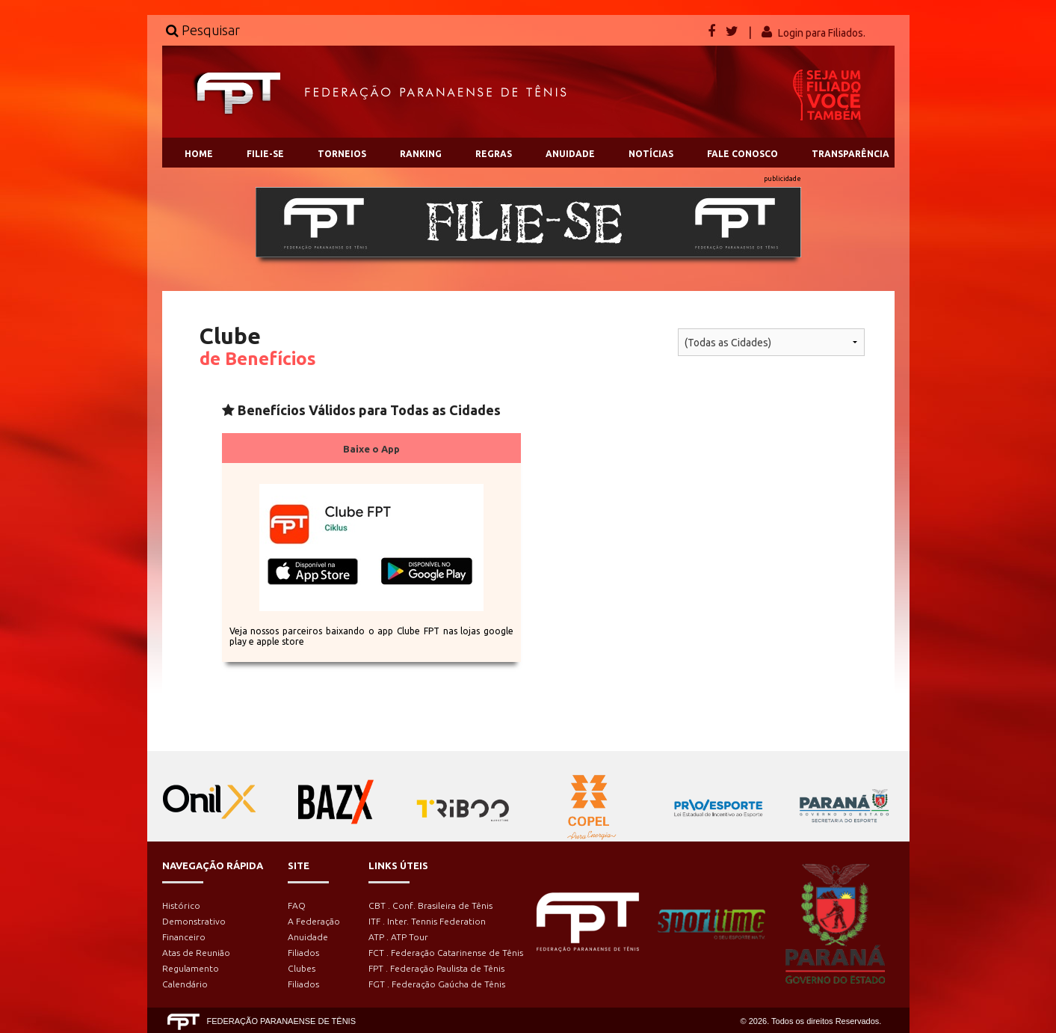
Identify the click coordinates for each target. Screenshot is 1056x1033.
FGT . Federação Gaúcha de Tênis (436, 984)
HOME (199, 154)
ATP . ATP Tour (398, 937)
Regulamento (190, 968)
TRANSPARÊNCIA (850, 154)
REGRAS (493, 154)
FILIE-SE (265, 154)
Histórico (181, 905)
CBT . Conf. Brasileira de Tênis (430, 905)
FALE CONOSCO (742, 154)
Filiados (303, 952)
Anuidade (308, 937)
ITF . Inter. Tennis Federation (427, 921)
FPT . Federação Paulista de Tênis (436, 968)
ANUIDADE (570, 154)
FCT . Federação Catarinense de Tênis (445, 952)
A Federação (314, 921)
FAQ (297, 905)
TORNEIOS (342, 154)
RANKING (421, 154)
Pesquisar (203, 29)
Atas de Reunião (196, 952)
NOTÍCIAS (651, 154)
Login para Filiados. (821, 33)
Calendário (185, 984)
